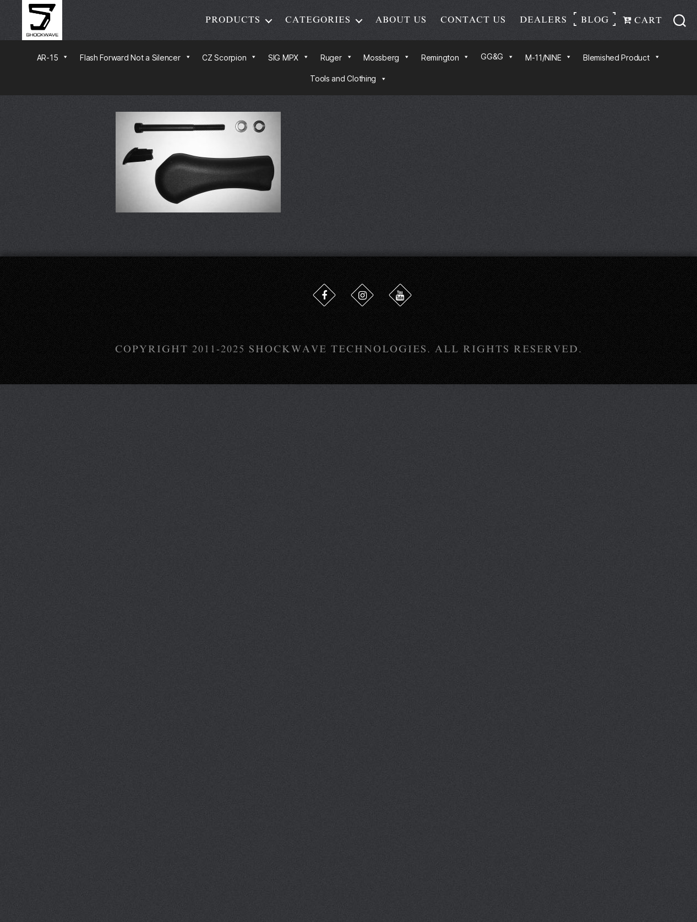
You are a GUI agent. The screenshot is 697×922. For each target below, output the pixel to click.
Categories (318, 24)
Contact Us (473, 24)
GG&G (497, 65)
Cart (642, 25)
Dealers (543, 24)
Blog (595, 24)
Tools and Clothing (348, 87)
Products (232, 24)
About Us (401, 24)
